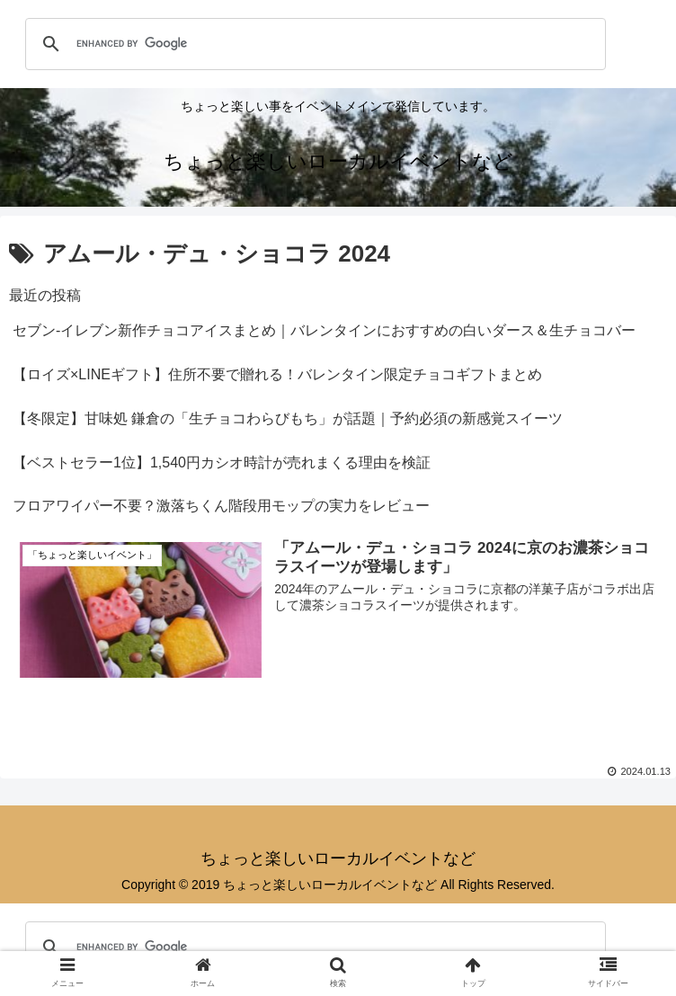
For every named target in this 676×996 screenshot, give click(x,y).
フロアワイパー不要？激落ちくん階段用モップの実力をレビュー (221, 505)
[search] (312, 44)
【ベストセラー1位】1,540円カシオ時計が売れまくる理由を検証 (222, 462)
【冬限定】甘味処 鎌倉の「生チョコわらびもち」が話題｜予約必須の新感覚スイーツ (288, 418)
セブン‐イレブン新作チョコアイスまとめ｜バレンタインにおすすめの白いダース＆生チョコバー (324, 330)
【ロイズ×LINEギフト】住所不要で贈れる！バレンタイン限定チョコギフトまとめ (277, 374)
